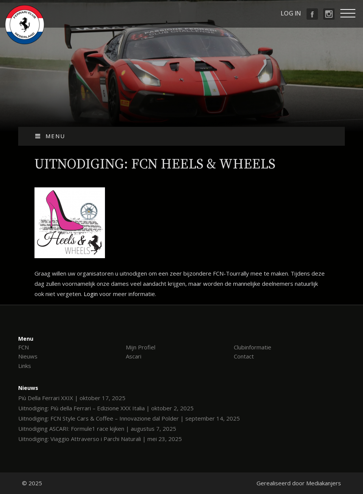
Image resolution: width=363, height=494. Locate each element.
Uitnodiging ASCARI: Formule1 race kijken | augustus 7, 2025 (97, 428)
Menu (49, 136)
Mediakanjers (323, 483)
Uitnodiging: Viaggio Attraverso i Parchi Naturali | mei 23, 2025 (100, 439)
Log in (291, 13)
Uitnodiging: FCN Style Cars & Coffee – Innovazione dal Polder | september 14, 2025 (129, 418)
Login (91, 294)
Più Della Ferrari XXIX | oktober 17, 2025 (71, 398)
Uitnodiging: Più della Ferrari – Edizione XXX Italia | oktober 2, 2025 (106, 408)
